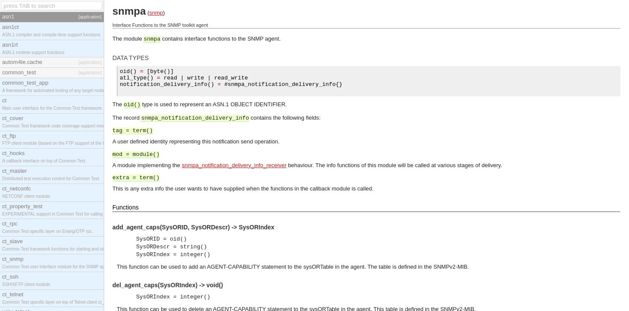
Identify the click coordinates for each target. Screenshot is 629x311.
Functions (125, 207)
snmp (156, 13)
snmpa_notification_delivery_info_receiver (234, 165)
